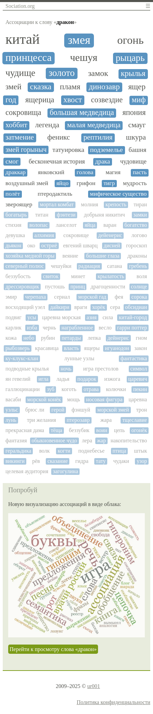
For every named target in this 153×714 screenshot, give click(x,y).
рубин (48, 338)
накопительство (129, 440)
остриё (49, 245)
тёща (56, 430)
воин (101, 430)
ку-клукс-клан (21, 358)
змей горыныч (25, 149)
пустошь (55, 286)
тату (101, 461)
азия (92, 317)
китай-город (133, 317)
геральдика (18, 451)
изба (32, 327)
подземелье (106, 149)
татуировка (68, 149)
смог (11, 161)
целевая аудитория (26, 471)
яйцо (62, 183)
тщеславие (134, 420)
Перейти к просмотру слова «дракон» (53, 649)
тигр (109, 183)
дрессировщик (22, 286)
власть (71, 348)
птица (119, 451)
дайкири (59, 307)
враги (80, 307)
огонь (130, 40)
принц (77, 286)
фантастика (134, 358)
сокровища (23, 112)
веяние (70, 256)
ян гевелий (17, 379)
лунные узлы (79, 358)
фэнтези (66, 215)
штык (140, 451)
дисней (112, 245)
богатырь (16, 215)
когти (64, 451)
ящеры (92, 348)
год (10, 99)
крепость (116, 204)
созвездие (107, 100)
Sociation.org (19, 6)
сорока (139, 297)
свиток (51, 276)
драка (102, 161)
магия (113, 172)
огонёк (139, 430)
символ (138, 369)
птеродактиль (55, 194)
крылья (133, 73)
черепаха (35, 297)
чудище (20, 73)
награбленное (77, 327)
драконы (137, 256)
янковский (51, 172)
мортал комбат (57, 204)
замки (140, 215)
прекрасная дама (24, 430)
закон (141, 348)
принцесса (28, 57)
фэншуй (81, 410)
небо (28, 338)
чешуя (83, 57)
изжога (112, 379)
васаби (13, 399)
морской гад (92, 297)
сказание (57, 461)
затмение (19, 137)
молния (89, 204)
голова (84, 172)
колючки (116, 389)
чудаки (121, 461)
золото (61, 73)
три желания (41, 420)
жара (106, 420)
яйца (90, 225)
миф (139, 100)
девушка (15, 235)
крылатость (111, 276)
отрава (91, 389)
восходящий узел (25, 307)
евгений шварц (80, 245)
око (31, 245)
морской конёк (44, 399)
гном (141, 338)
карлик (13, 327)
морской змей (113, 410)
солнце (139, 286)
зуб (50, 389)
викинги (15, 461)
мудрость (135, 183)
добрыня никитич (104, 215)
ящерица (39, 99)
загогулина (65, 471)
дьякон (13, 245)
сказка (41, 86)
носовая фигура (104, 399)
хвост (72, 99)
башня (138, 149)
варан (109, 225)
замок (98, 73)
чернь (49, 327)
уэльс (11, 410)
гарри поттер (132, 327)
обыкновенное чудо (54, 440)
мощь (73, 399)
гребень (138, 266)
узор (142, 461)
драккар (15, 172)
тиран (140, 204)
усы (31, 317)
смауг (137, 125)
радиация (89, 266)
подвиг (13, 317)
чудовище (133, 161)
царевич (137, 379)
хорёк (98, 307)
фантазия (16, 440)
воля (142, 276)
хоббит (16, 125)
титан (41, 215)
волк (44, 451)
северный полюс (24, 266)
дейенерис (110, 235)
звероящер (18, 204)
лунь (10, 420)
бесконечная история (57, 161)
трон (141, 410)
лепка (94, 338)
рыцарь (130, 58)
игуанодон (117, 348)
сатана (114, 266)
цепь (119, 430)
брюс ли (34, 410)
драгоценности (108, 286)
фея (119, 297)
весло (105, 327)
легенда (47, 125)
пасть (140, 172)
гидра (81, 461)
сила (107, 317)
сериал (62, 297)
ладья (62, 379)
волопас (38, 225)
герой (58, 410)
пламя (70, 86)
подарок (87, 379)
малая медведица (93, 125)
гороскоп (136, 245)
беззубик (79, 430)
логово (139, 235)
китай (22, 39)
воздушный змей (26, 183)
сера (115, 307)
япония (133, 112)
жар (101, 440)
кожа (11, 338)
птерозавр (78, 420)
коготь (68, 389)
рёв (36, 461)
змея (79, 40)
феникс (58, 137)
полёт (12, 194)
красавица (47, 348)
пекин (140, 389)
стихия (13, 225)
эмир (11, 297)
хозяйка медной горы (29, 256)
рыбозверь (17, 348)
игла (43, 379)
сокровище (76, 235)
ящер (136, 86)
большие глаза (102, 256)
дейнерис (118, 338)
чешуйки (61, 266)
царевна (137, 399)
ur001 (93, 686)
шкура (136, 137)
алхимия (44, 235)
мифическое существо (118, 194)
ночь (65, 369)
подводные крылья (27, 369)
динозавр (104, 86)
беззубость (17, 276)
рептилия (97, 137)
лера (87, 440)
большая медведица (82, 112)
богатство (135, 225)
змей (13, 86)
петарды (71, 338)
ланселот (66, 225)
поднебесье (91, 451)
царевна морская (61, 317)
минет (78, 276)
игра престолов (101, 369)
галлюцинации (22, 389)
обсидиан (136, 307)
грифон (85, 183)
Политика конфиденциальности (113, 702)
